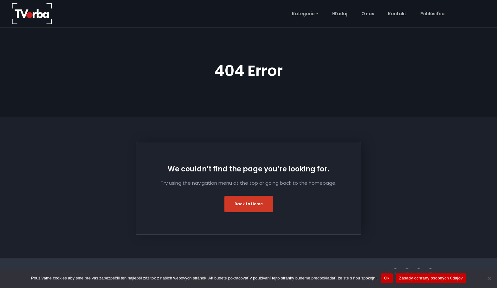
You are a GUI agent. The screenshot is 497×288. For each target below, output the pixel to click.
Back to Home (249, 204)
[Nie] (489, 278)
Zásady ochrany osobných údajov (431, 278)
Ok (387, 278)
